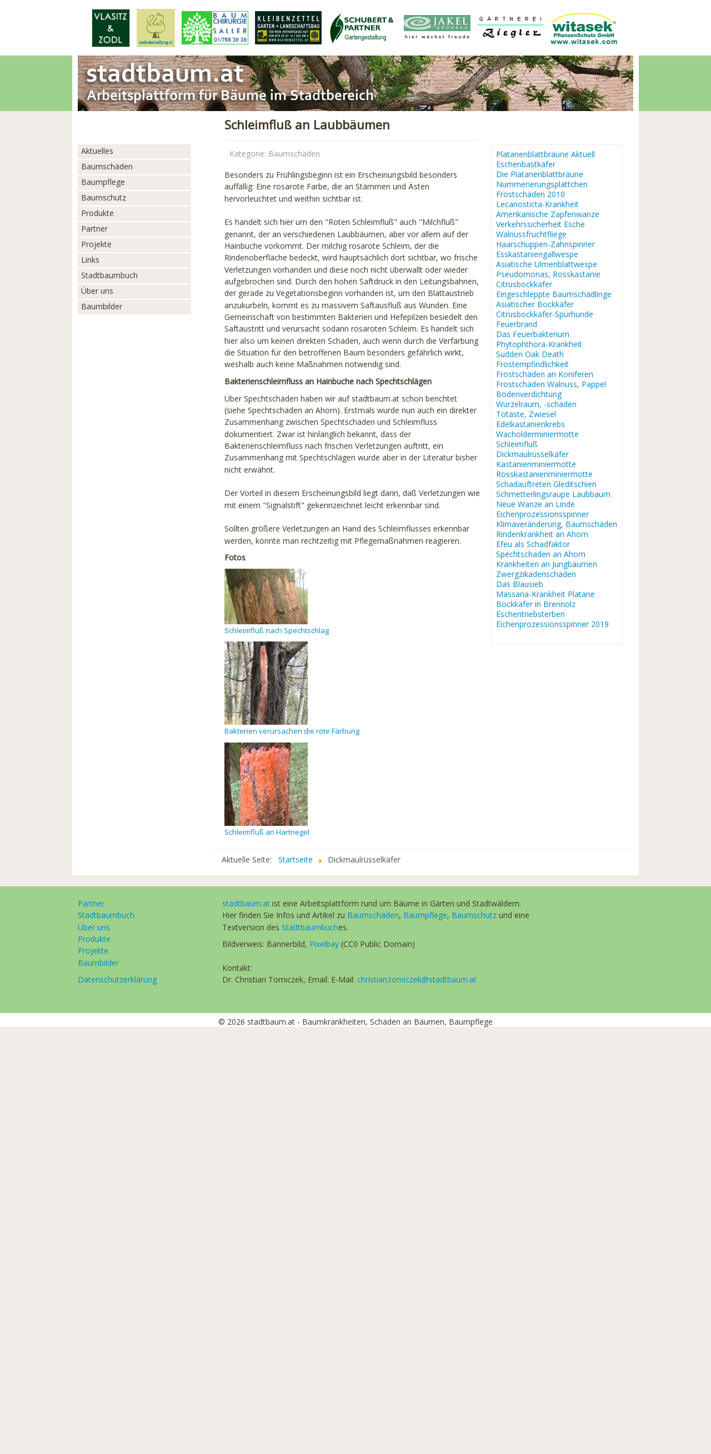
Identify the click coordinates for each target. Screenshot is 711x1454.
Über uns (97, 290)
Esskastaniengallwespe (537, 254)
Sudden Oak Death (530, 354)
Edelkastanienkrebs (530, 424)
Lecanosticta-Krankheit (537, 204)
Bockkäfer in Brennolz (535, 604)
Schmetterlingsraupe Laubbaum (553, 494)
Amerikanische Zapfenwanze (547, 214)
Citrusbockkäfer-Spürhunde (544, 314)
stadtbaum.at (246, 903)
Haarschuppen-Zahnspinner (545, 244)
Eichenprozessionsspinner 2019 (552, 624)
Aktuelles (97, 151)
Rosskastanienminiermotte (544, 474)
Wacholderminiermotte (537, 434)
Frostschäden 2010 (530, 194)
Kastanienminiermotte (536, 464)
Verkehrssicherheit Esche (540, 224)
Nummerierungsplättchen (542, 184)
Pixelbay (324, 944)
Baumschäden (107, 166)
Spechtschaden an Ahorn (540, 554)
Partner (94, 228)
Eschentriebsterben (530, 614)
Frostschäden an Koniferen (544, 374)
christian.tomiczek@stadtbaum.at (417, 979)
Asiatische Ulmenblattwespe (546, 264)
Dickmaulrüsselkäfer (532, 454)
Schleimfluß (517, 444)
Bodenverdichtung (529, 394)
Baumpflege (103, 182)
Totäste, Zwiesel (526, 414)
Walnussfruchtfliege (531, 234)
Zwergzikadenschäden (536, 574)
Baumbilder (101, 306)
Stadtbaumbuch (109, 275)
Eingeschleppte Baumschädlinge (554, 294)
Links (90, 259)
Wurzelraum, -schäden (536, 404)
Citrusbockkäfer (524, 284)
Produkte (97, 213)
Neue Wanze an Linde (535, 504)
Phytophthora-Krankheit (539, 344)
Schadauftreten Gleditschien (546, 484)
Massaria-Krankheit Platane (545, 594)
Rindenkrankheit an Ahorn (542, 534)
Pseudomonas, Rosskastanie (548, 274)
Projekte (96, 244)
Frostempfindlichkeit (532, 364)
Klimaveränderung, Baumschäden (556, 524)
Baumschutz (103, 197)
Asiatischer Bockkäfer (535, 304)
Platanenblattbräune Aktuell (545, 154)
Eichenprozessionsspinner (542, 514)
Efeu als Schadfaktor (533, 544)
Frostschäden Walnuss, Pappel (551, 384)
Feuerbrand (516, 324)
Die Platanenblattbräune (539, 174)
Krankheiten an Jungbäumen (546, 564)
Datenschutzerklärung (117, 979)
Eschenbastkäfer (525, 164)
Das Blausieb (519, 584)
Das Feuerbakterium (532, 334)
